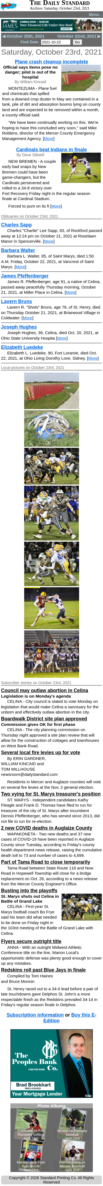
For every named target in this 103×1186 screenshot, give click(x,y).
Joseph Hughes (19, 327)
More (48, 138)
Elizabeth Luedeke (22, 347)
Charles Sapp (16, 225)
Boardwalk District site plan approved (44, 718)
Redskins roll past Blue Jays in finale (43, 970)
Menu (95, 14)
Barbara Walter (18, 250)
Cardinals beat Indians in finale (51, 149)
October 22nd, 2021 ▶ (79, 36)
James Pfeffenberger (25, 276)
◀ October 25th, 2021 (23, 36)
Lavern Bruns (16, 301)
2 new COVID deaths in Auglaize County (46, 828)
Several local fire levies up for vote (40, 752)
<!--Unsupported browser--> (51, 1137)
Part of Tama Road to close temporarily (45, 862)
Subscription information (35, 1015)
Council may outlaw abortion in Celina (44, 690)
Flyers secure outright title (31, 941)
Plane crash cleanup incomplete (51, 62)
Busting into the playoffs (29, 890)
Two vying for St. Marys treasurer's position (51, 794)
